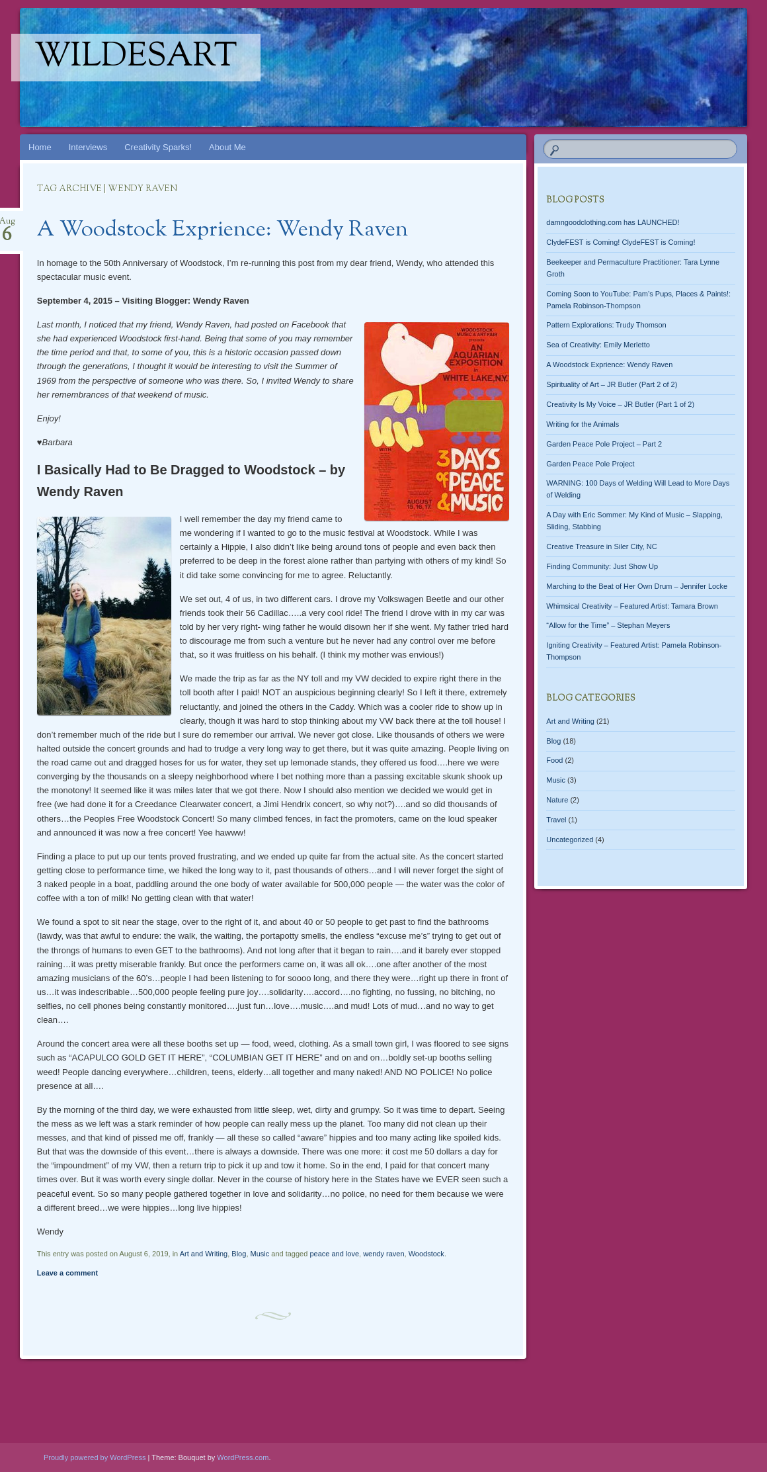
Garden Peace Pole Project (590, 464)
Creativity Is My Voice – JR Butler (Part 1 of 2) (620, 404)
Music (260, 1254)
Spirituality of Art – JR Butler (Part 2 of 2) (611, 384)
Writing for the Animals (582, 424)
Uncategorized (569, 840)
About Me (227, 147)
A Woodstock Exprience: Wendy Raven (222, 230)
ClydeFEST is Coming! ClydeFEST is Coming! (620, 242)
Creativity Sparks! (158, 147)
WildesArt (135, 57)
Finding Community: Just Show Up (602, 566)
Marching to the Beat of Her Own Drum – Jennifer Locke (636, 586)
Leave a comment (67, 1273)
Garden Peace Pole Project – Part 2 (604, 444)
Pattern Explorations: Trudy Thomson (606, 325)
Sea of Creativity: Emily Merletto (598, 345)
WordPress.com (242, 1457)
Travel (556, 820)
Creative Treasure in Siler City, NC (601, 546)
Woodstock (426, 1254)
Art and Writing (204, 1254)
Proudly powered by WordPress (94, 1457)
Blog (238, 1254)
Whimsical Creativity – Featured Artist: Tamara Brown (632, 606)
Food (554, 760)
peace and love (334, 1254)
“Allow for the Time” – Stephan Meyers (608, 625)
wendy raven (383, 1254)
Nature (557, 800)
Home (40, 147)
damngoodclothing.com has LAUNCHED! (612, 222)
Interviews (88, 147)
